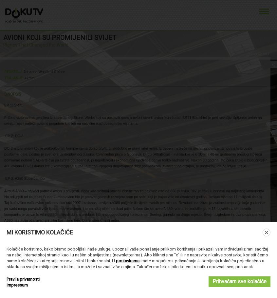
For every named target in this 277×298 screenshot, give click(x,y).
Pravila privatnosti (23, 279)
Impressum (17, 285)
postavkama (127, 260)
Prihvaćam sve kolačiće (239, 281)
